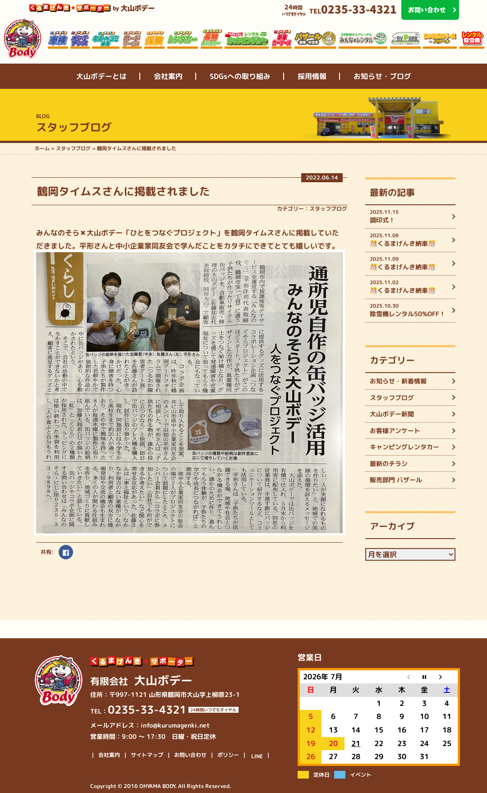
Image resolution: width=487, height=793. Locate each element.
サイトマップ (147, 755)
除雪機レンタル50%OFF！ (409, 310)
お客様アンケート (395, 430)
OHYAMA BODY (157, 786)
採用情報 (312, 76)
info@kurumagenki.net (175, 725)
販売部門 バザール (396, 479)
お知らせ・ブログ (382, 76)
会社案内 (168, 76)
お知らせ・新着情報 (398, 381)
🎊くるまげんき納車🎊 (409, 240)
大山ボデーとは (101, 76)
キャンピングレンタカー (404, 447)
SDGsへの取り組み (240, 76)
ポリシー (228, 755)
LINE (257, 756)
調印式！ (409, 216)
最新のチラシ (389, 463)
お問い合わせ (190, 755)
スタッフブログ (328, 208)
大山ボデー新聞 (392, 414)
